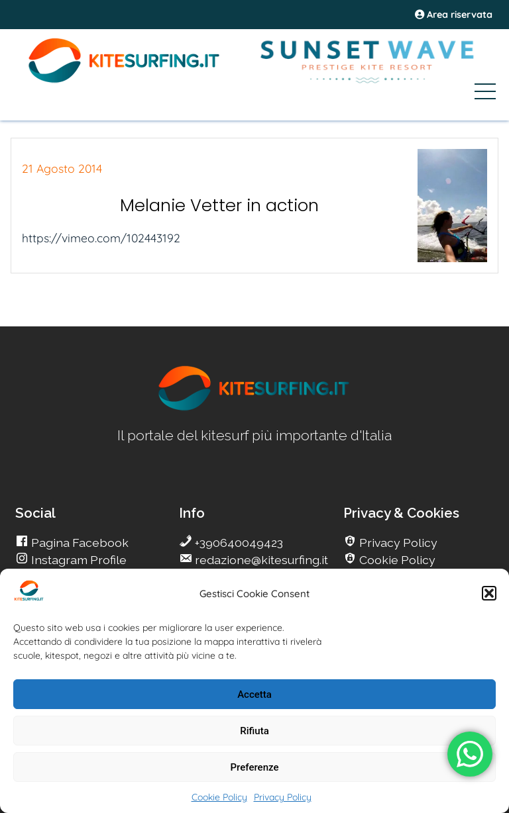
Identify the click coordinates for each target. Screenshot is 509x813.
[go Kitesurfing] (254, 408)
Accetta (254, 694)
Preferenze (255, 767)
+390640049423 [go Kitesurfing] (237, 543)
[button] (489, 593)
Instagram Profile (77, 560)
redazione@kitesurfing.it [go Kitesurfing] (260, 560)
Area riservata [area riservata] (453, 15)
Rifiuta (254, 731)
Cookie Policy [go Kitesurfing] (396, 560)
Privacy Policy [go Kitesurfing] (397, 543)
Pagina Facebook (78, 543)
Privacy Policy (282, 797)
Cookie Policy (219, 797)
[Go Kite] (124, 80)
